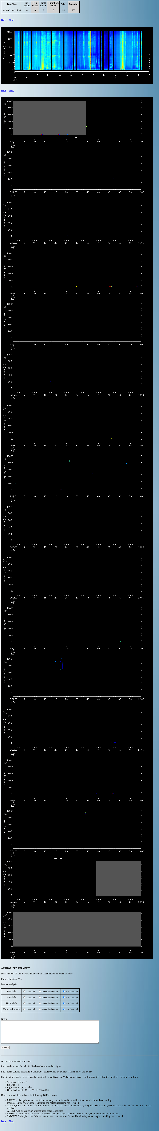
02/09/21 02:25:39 (12, 10)
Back (3, 20)
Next (11, 20)
